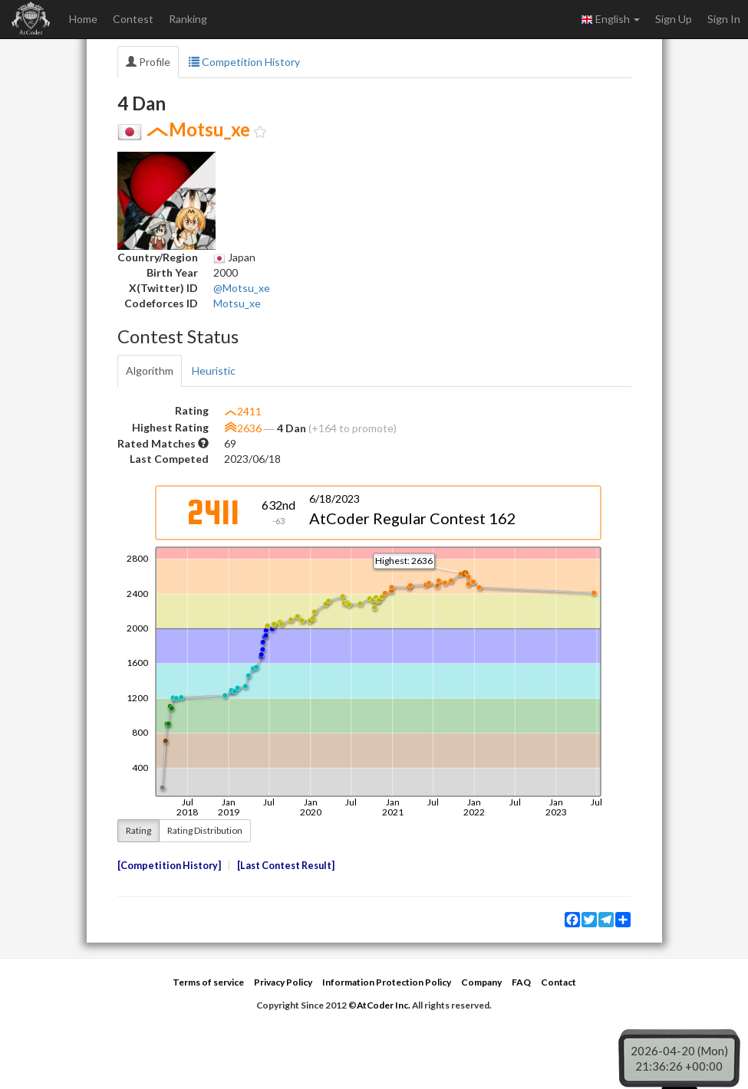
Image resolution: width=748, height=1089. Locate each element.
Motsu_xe (237, 303)
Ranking (188, 18)
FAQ (521, 982)
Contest (133, 18)
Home (83, 18)
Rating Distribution (204, 830)
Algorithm (149, 370)
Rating (138, 830)
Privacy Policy (283, 982)
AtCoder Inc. (383, 1005)
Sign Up (673, 18)
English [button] (610, 19)
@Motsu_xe (241, 287)
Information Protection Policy (386, 982)
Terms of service (208, 982)
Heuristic (214, 370)
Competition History (244, 61)
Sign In (723, 18)
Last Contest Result (285, 865)
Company (481, 982)
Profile (148, 61)
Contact (558, 982)
